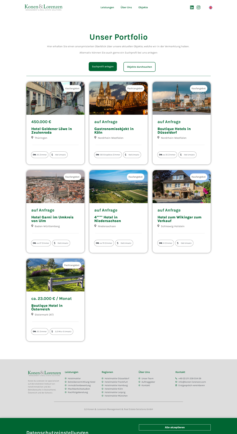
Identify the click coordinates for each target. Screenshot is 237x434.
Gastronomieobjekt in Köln (114, 131)
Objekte (143, 7)
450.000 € (41, 121)
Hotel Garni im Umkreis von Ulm (52, 219)
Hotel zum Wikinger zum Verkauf (179, 219)
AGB (31, 420)
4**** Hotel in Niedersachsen (107, 219)
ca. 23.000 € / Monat (51, 298)
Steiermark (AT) (44, 314)
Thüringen (41, 137)
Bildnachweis (46, 420)
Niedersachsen (107, 226)
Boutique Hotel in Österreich (47, 307)
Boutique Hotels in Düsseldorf (174, 131)
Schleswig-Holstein (172, 226)
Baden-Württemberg (47, 226)
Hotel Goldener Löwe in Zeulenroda (51, 131)
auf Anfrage (105, 121)
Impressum (82, 420)
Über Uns (126, 7)
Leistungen (107, 7)
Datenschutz (64, 420)
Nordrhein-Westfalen (110, 137)
